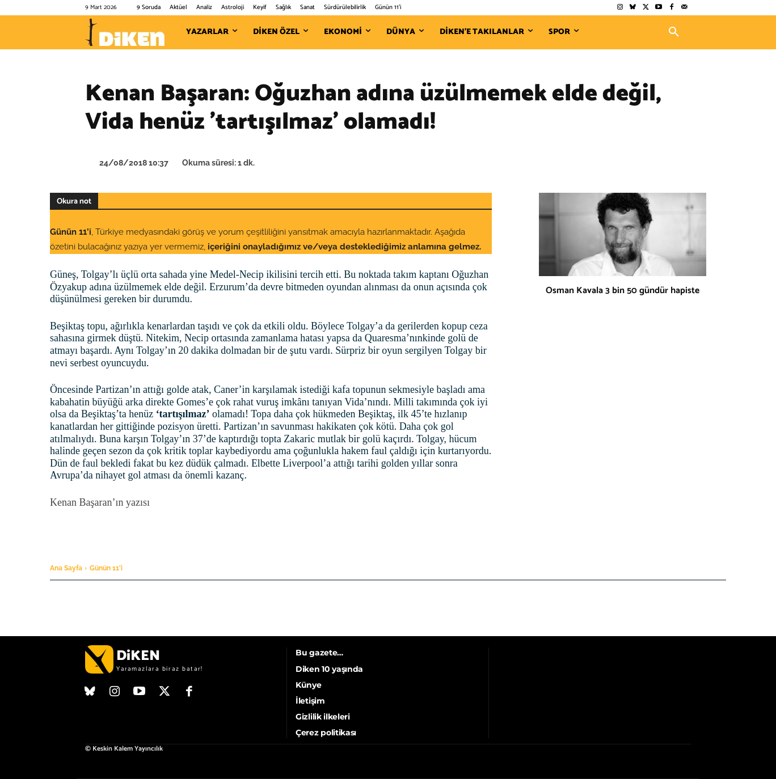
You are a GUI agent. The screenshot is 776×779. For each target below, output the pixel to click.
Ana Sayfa (66, 568)
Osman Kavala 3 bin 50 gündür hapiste (622, 290)
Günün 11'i (106, 568)
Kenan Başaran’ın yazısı (100, 502)
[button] (674, 32)
